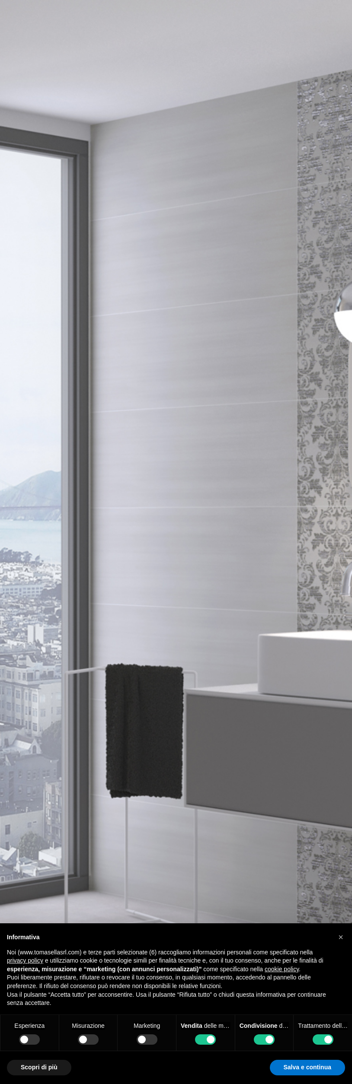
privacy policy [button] (25, 960)
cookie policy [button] (282, 969)
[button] (341, 937)
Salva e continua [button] (307, 1067)
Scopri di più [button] (39, 1067)
